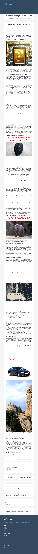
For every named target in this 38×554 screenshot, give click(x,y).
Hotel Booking (18, 7)
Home (5, 7)
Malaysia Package (7, 536)
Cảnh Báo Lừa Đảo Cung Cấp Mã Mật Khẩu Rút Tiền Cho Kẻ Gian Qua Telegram (17, 490)
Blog (23, 7)
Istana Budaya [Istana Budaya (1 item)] (8, 511)
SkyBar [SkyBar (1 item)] (27, 511)
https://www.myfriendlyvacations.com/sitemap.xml (16, 452)
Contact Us (12, 11)
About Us (9, 7)
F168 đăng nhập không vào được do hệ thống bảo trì (13, 494)
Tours (13, 7)
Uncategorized (11, 18)
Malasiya (6, 502)
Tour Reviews (6, 11)
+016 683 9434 (8, 545)
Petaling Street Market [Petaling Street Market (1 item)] (13, 511)
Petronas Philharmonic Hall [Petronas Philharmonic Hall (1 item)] (21, 511)
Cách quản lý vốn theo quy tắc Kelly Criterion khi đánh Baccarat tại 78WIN (16, 495)
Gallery (26, 7)
